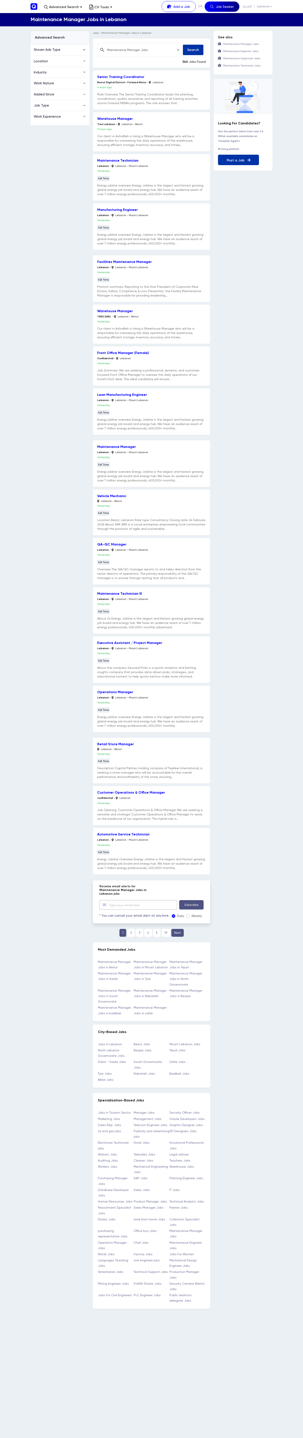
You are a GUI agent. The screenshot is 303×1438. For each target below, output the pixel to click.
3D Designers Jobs (183, 1131)
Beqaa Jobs (143, 1050)
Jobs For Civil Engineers (115, 1295)
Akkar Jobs (106, 1079)
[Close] (178, 50)
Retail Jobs (106, 1254)
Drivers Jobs (107, 1219)
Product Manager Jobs (150, 1201)
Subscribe (191, 904)
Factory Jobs (143, 1254)
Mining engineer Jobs (113, 1283)
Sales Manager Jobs (148, 1207)
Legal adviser (179, 1154)
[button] (63, 7)
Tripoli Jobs (177, 1050)
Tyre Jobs (105, 1073)
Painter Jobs (178, 1207)
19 (165, 932)
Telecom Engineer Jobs (150, 1125)
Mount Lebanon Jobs (184, 1044)
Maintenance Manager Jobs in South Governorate (114, 996)
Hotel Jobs (142, 1142)
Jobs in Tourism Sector (114, 1112)
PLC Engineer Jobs (147, 1295)
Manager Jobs (144, 1112)
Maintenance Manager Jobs (241, 44)
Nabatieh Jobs (144, 1073)
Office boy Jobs (145, 1231)
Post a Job (238, 160)
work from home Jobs (149, 1219)
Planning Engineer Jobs (186, 1178)
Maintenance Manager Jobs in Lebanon (126, 32)
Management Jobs (148, 1119)
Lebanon (263, 6)
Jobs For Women (181, 1254)
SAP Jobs (141, 1178)
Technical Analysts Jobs (186, 1201)
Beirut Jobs (142, 1044)
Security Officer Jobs (184, 1112)
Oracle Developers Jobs (187, 1119)
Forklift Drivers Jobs (148, 1283)
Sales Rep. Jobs (109, 1125)
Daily (176, 916)
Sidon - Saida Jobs (112, 1062)
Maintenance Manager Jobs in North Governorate (185, 979)
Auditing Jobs (108, 1160)
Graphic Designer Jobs (186, 1125)
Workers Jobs (107, 1166)
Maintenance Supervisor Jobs (241, 58)
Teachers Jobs (180, 1160)
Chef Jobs (141, 1242)
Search (193, 50)
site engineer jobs (147, 1260)
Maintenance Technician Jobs (241, 65)
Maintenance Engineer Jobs (240, 51)
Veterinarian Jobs (110, 1272)
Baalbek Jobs (179, 1073)
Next (177, 932)
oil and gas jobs (109, 1131)
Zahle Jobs (177, 1062)
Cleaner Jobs (143, 1160)
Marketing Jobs (109, 1119)
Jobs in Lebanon (110, 1044)
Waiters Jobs (107, 1154)
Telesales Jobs (144, 1154)
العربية (247, 6)
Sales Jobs (142, 1190)
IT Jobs (174, 1190)
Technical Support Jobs (151, 1272)
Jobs (96, 32)
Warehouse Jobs (181, 1166)
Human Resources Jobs (115, 1201)
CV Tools (100, 7)
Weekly (192, 916)
